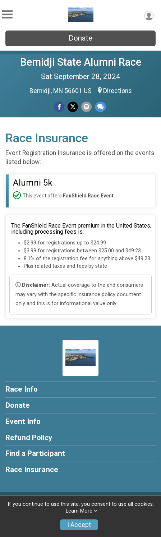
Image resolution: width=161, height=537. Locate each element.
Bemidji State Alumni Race (80, 62)
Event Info (23, 421)
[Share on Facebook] (59, 107)
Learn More (79, 511)
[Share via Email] (86, 107)
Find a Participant (35, 453)
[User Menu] (149, 15)
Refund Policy (28, 437)
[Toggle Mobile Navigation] (7, 14)
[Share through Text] (100, 107)
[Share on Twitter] (73, 107)
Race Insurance (31, 469)
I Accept (79, 524)
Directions (117, 90)
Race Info (21, 389)
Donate (80, 38)
